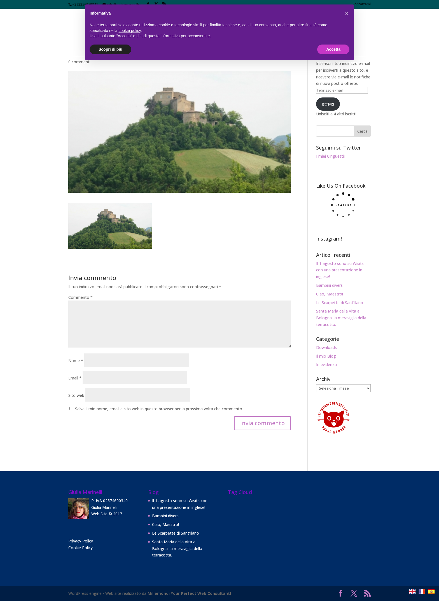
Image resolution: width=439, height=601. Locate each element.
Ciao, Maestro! (329, 294)
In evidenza (326, 364)
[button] (346, 13)
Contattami (361, 4)
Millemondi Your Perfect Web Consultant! (189, 593)
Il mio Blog (326, 356)
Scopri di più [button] (110, 49)
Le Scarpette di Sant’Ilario (339, 302)
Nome (75, 360)
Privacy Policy (80, 541)
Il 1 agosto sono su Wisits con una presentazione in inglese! (340, 270)
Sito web (76, 395)
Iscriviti (328, 104)
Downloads (326, 347)
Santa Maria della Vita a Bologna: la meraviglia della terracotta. (341, 317)
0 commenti (79, 61)
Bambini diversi (330, 285)
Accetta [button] (333, 49)
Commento (80, 297)
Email (74, 378)
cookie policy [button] (130, 30)
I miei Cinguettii (330, 156)
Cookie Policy (80, 547)
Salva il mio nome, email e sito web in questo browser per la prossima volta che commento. (159, 408)
